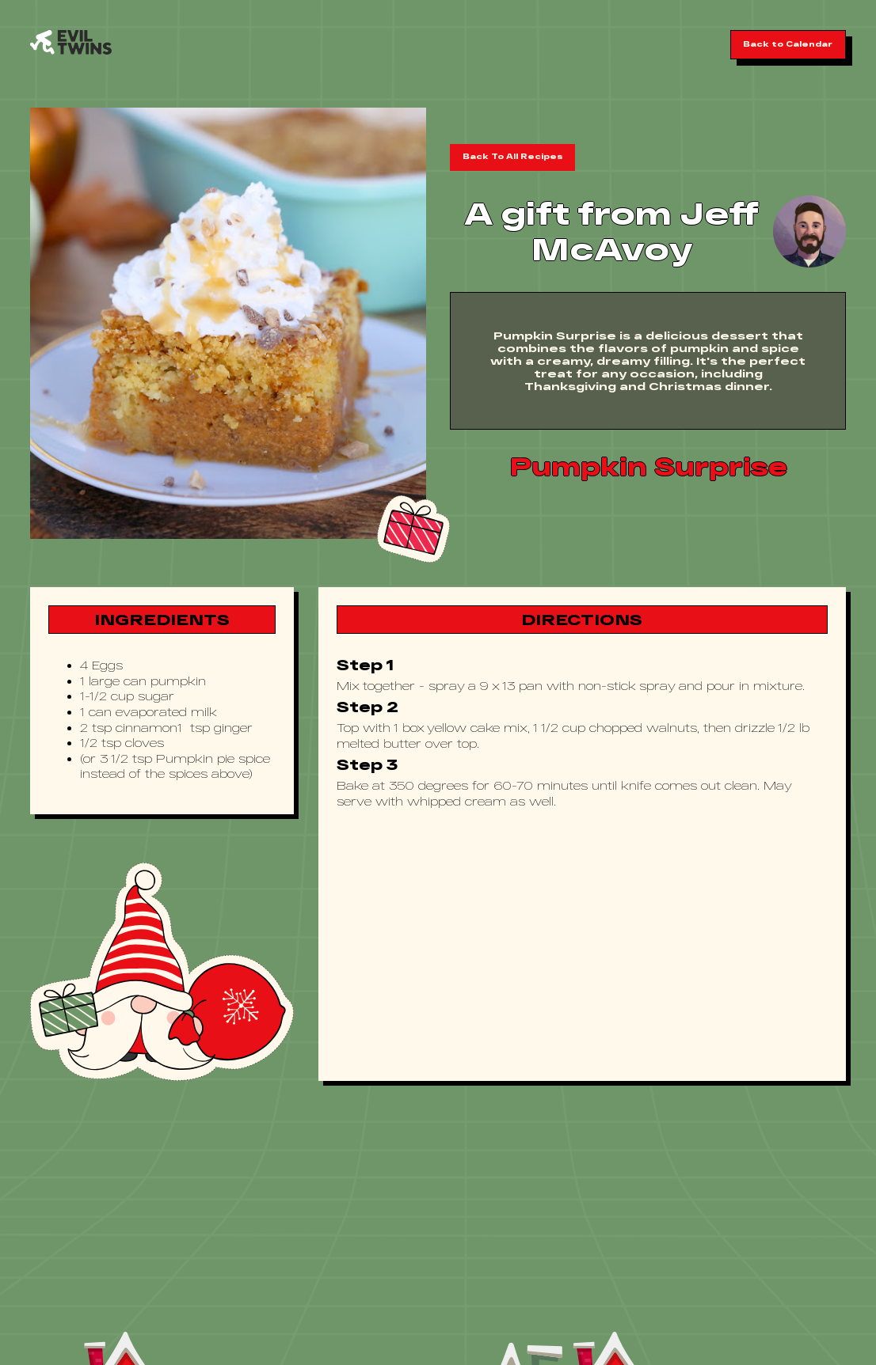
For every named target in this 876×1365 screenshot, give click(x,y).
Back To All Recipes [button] (513, 156)
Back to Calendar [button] (787, 44)
